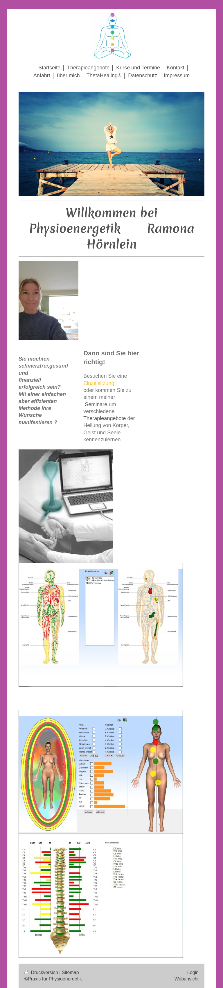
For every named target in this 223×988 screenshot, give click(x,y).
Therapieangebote (104, 418)
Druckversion (41, 972)
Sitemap (70, 972)
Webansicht (187, 978)
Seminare (95, 404)
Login (193, 972)
